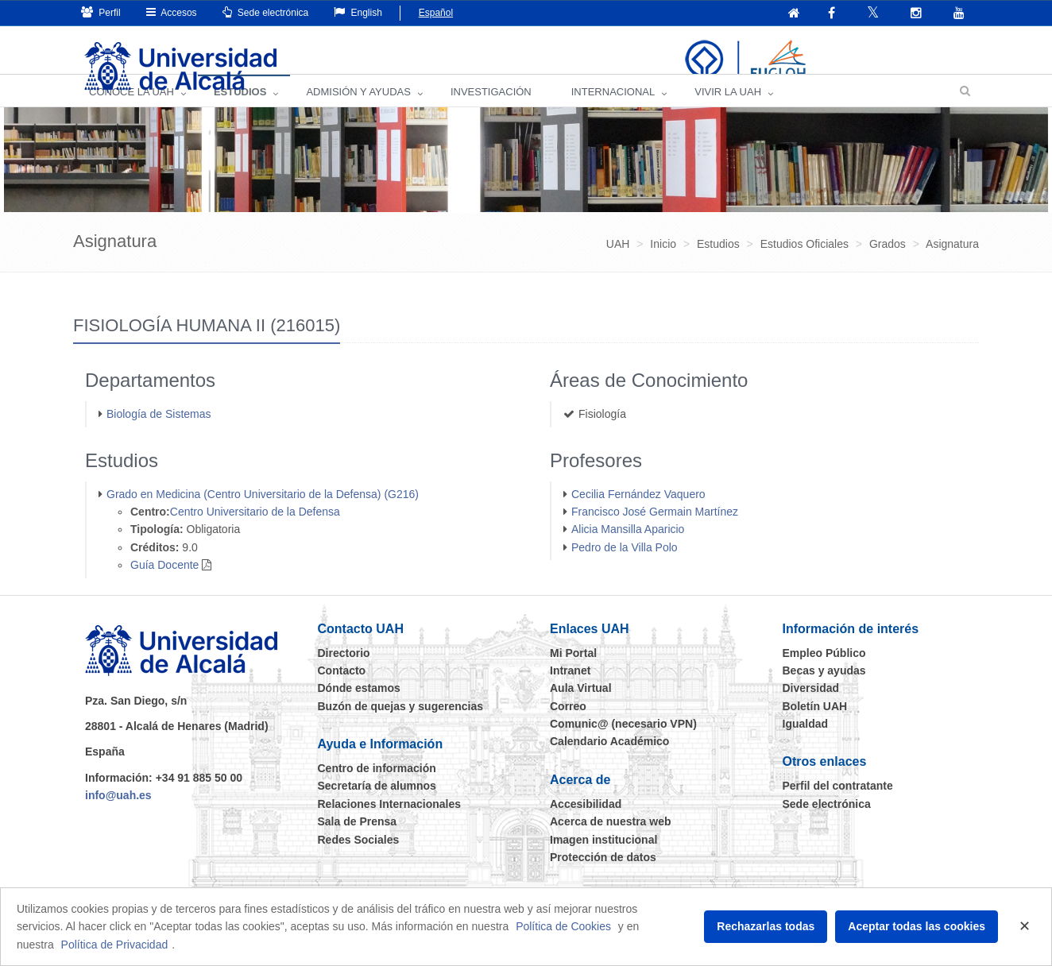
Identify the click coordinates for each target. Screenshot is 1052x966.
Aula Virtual (581, 707)
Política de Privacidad (114, 944)
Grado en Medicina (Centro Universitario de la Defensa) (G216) (262, 514)
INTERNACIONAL (613, 112)
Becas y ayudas (824, 690)
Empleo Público (824, 673)
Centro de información (377, 788)
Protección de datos (603, 877)
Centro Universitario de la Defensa (255, 531)
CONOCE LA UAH (131, 112)
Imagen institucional (603, 859)
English (358, 12)
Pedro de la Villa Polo (624, 567)
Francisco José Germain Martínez (654, 531)
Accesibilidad (585, 823)
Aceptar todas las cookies (916, 926)
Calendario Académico (609, 761)
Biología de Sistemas (158, 433)
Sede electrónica (265, 12)
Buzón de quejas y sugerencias (401, 726)
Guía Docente (164, 584)
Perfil (101, 12)
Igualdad (806, 743)
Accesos (171, 12)
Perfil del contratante (838, 805)
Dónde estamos (359, 707)
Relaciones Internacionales (390, 823)
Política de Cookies (563, 926)
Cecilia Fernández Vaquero (638, 514)
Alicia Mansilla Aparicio (627, 549)
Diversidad (811, 707)
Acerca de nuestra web (610, 841)
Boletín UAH (815, 726)
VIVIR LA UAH (727, 112)
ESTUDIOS (240, 112)
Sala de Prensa (357, 841)
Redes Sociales (359, 859)
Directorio (344, 673)
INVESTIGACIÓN (491, 112)
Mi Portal (573, 673)
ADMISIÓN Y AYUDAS (358, 112)
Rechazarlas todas (765, 926)
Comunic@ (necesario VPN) (623, 743)
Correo (568, 726)
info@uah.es (118, 815)
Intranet (570, 690)
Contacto (342, 690)
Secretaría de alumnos (377, 805)
